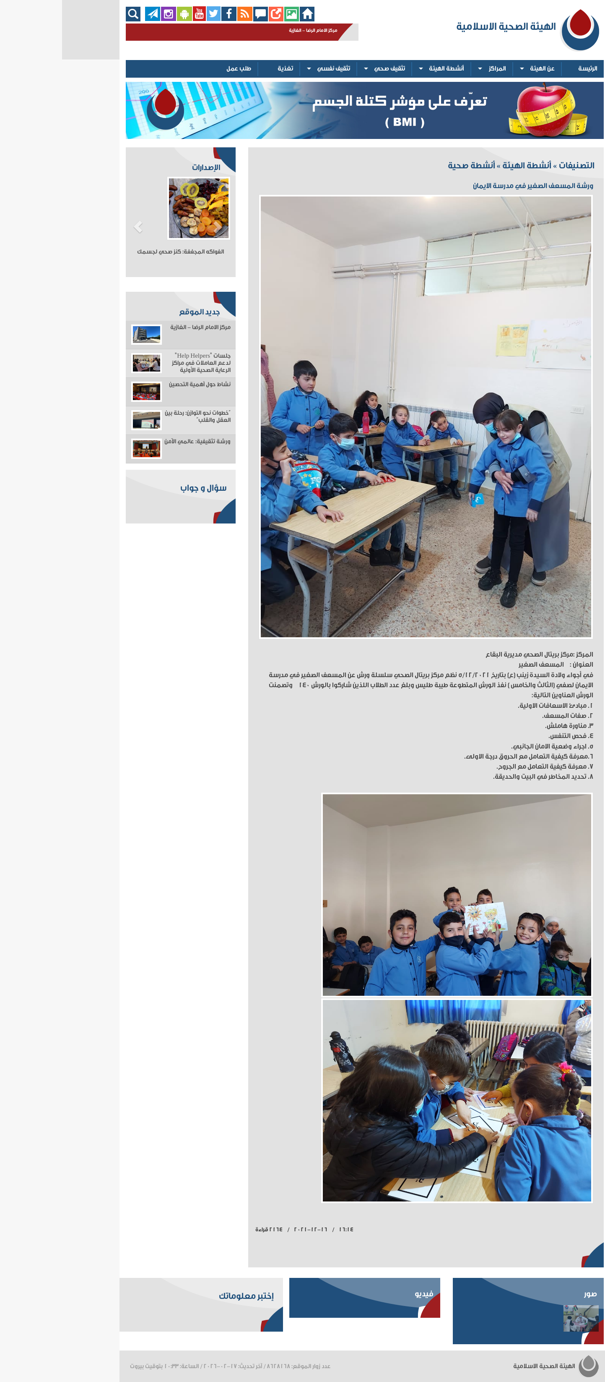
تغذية (223, 68)
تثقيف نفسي (271, 68)
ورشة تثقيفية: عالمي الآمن (135, 441)
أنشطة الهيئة (384, 68)
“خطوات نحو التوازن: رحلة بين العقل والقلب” (136, 417)
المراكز (435, 68)
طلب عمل (176, 68)
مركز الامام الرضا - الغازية (138, 327)
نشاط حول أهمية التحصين (138, 384)
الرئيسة (525, 68)
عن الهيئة (480, 68)
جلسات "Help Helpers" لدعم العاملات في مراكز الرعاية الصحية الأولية (139, 363)
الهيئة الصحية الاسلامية (494, 1366)
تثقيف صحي (327, 68)
